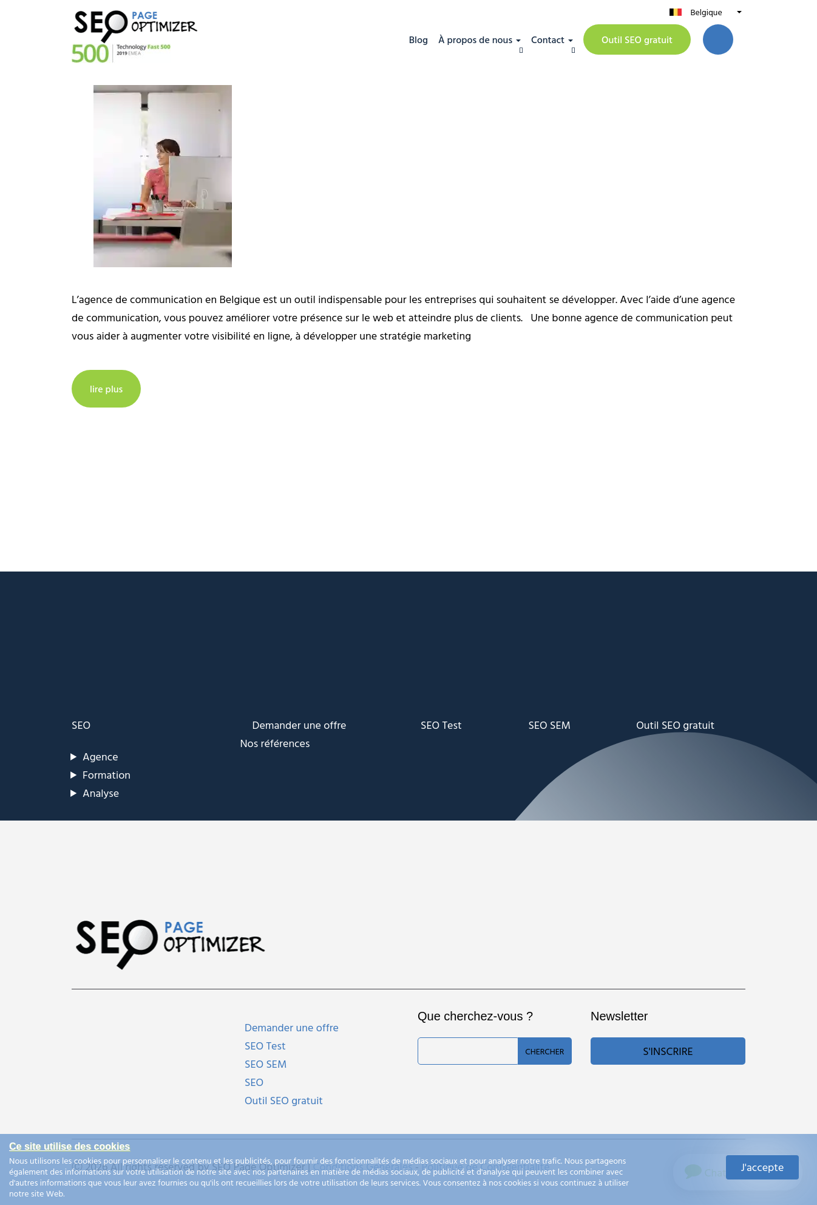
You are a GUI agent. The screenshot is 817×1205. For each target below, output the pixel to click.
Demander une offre (300, 725)
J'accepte (762, 1167)
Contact (547, 39)
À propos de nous (475, 39)
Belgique (706, 11)
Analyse (101, 793)
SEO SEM (550, 725)
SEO (81, 725)
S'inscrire (668, 1051)
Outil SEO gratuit (637, 39)
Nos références (275, 743)
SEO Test (441, 725)
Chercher (544, 1051)
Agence (100, 756)
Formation (107, 774)
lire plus (106, 388)
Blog (418, 39)
